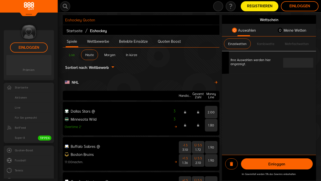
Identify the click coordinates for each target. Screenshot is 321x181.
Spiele (72, 41)
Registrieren (259, 6)
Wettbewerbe (98, 41)
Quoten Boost (169, 41)
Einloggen (29, 48)
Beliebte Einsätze (133, 41)
